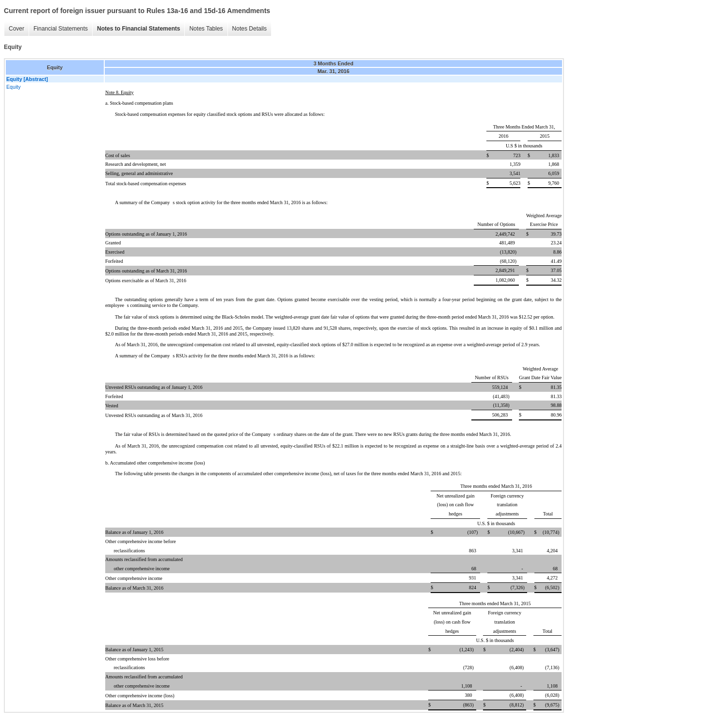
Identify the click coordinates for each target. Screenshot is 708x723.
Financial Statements (60, 28)
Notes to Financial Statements (138, 28)
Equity (13, 87)
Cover (16, 28)
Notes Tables (206, 28)
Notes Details (249, 28)
